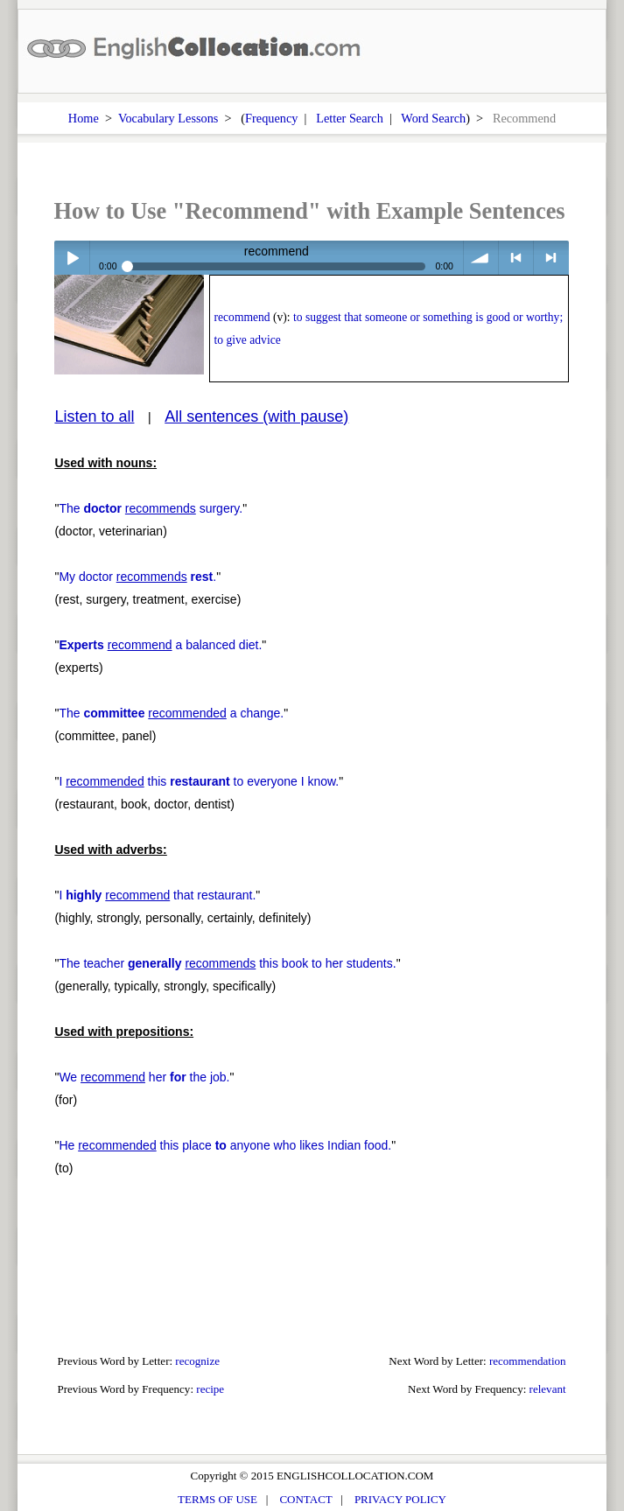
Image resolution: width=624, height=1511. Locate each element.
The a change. (171, 713)
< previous (516, 258)
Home (83, 118)
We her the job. (144, 1077)
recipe (210, 1389)
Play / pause (71, 258)
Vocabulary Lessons (168, 118)
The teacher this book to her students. (227, 963)
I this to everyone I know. (199, 781)
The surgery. (150, 508)
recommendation (527, 1361)
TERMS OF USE (217, 1499)
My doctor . (137, 577)
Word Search (433, 118)
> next (551, 258)
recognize (197, 1361)
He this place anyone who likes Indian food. (225, 1145)
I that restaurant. (157, 895)
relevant (547, 1389)
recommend (242, 317)
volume (481, 258)
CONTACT (305, 1499)
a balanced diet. (160, 645)
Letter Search (349, 118)
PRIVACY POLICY (400, 1499)
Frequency (271, 118)
